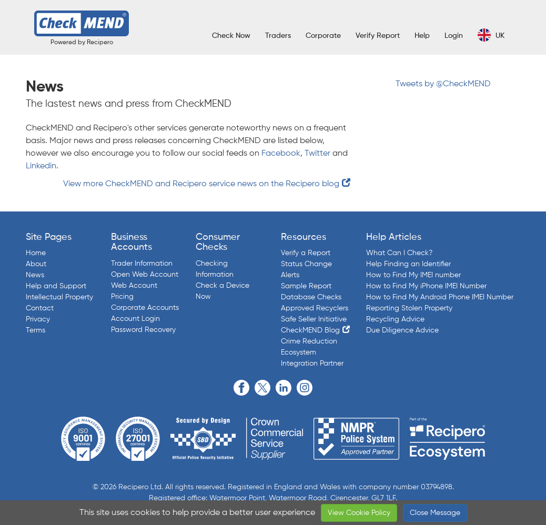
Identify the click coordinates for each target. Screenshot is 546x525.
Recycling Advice (395, 319)
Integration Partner (312, 363)
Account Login (135, 318)
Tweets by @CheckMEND (443, 84)
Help (422, 35)
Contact (40, 308)
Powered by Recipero (81, 42)
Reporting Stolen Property (409, 308)
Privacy (38, 319)
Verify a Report (305, 253)
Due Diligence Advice (402, 330)
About (36, 264)
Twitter (317, 153)
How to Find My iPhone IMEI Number (426, 286)
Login (453, 35)
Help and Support (56, 286)
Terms (35, 330)
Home (36, 253)
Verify (378, 35)
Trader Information (142, 263)
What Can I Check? (399, 253)
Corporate (323, 35)
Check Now (231, 35)
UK (491, 35)
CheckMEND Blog (310, 330)
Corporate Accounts (145, 307)
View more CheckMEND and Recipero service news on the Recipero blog (201, 184)
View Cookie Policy (359, 513)
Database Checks (311, 297)
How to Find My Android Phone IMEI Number (439, 297)
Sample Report (306, 286)
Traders (278, 35)
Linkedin (41, 166)
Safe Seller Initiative (314, 319)
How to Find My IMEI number (413, 275)
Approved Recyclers (314, 308)
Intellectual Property (59, 297)
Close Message (435, 513)
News (35, 275)
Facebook (280, 153)
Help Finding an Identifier (408, 264)
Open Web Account (144, 274)
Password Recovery (143, 330)
